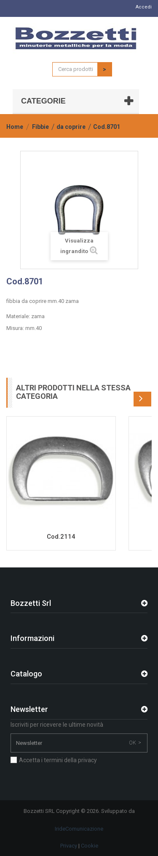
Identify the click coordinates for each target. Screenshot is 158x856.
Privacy (68, 845)
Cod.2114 (61, 536)
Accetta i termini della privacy (58, 760)
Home (14, 126)
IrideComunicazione (79, 829)
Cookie (89, 845)
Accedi (144, 7)
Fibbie (40, 126)
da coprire (71, 126)
